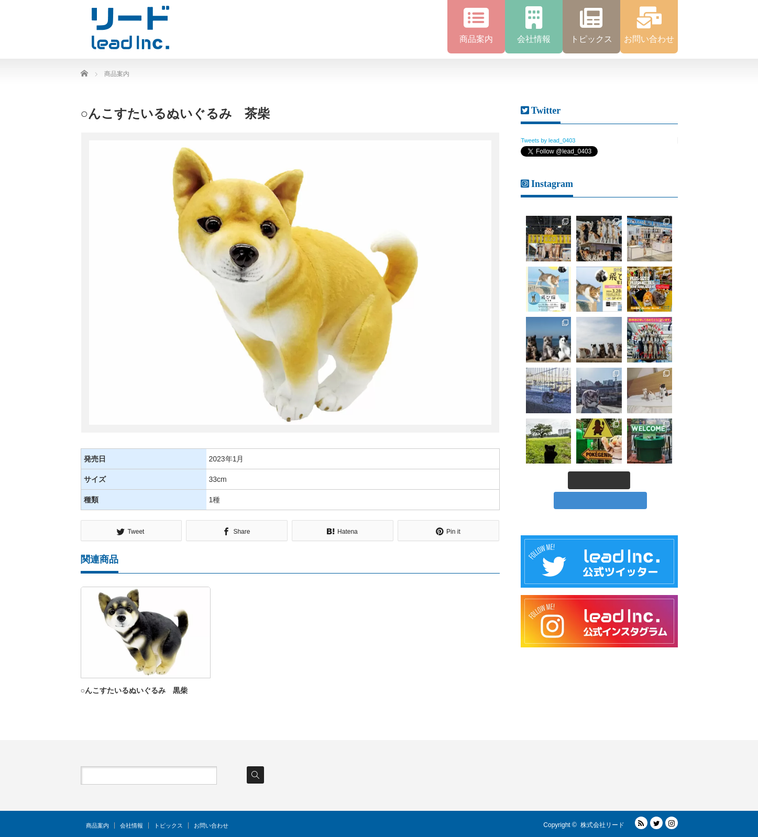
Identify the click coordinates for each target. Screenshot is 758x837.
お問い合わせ (211, 825)
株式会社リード (602, 825)
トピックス (168, 825)
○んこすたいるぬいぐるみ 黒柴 (134, 690)
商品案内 (97, 825)
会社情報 (131, 825)
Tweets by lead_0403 (548, 140)
